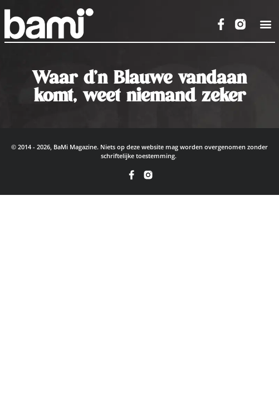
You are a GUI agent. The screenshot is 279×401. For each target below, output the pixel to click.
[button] (265, 24)
